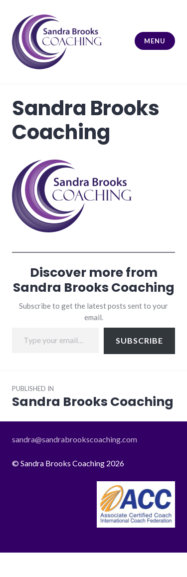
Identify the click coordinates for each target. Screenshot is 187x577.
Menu (154, 41)
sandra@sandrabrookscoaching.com (74, 439)
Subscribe (139, 340)
